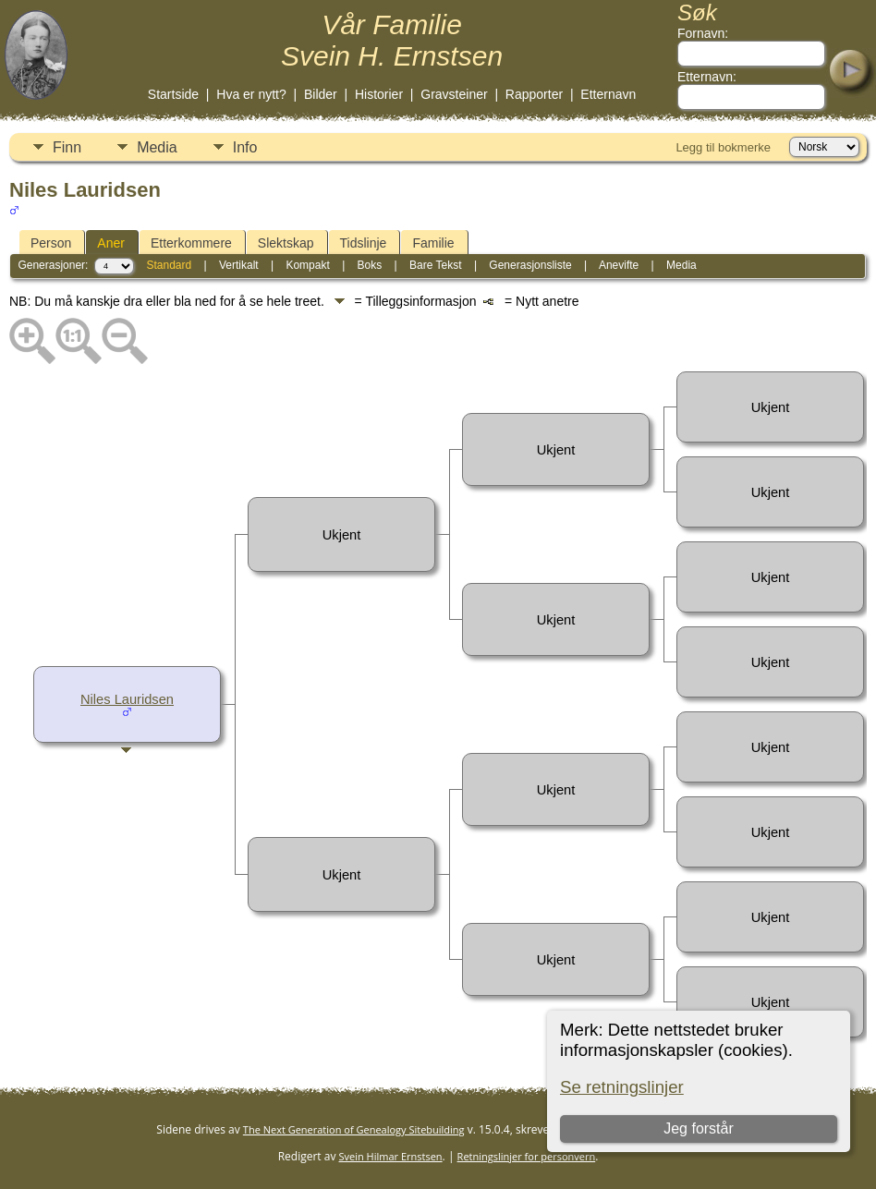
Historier (379, 94)
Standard (168, 265)
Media (157, 147)
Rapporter (534, 94)
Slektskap (286, 243)
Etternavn (608, 94)
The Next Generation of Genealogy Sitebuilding (354, 1129)
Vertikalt (239, 265)
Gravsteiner (453, 94)
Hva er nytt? (251, 94)
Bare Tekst (435, 265)
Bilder (320, 94)
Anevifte (619, 265)
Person (50, 243)
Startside (173, 94)
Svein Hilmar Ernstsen (391, 1156)
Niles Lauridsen (127, 699)
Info (245, 147)
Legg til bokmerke (723, 147)
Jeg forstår (698, 1128)
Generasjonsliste (530, 265)
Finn (67, 147)
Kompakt (307, 265)
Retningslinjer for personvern (526, 1156)
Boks (370, 265)
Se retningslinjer (622, 1087)
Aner (111, 243)
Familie (433, 243)
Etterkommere (191, 243)
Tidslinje (363, 243)
